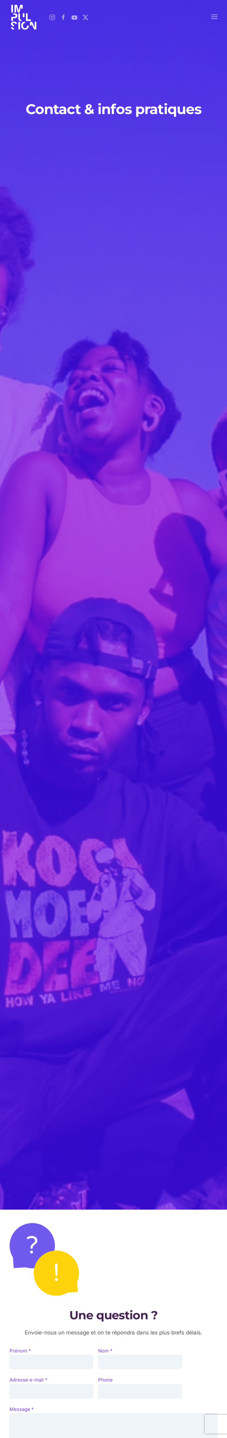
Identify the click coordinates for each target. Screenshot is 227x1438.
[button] (214, 17)
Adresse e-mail (28, 1384)
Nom (105, 1355)
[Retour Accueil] (23, 17)
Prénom (20, 1355)
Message (21, 1413)
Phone (105, 1384)
